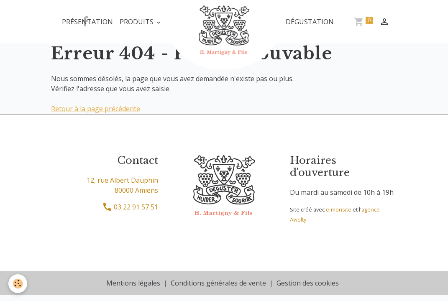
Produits (137, 21)
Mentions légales (133, 283)
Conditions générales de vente (218, 283)
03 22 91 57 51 (130, 207)
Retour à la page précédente (95, 108)
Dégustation (310, 21)
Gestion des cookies (307, 283)
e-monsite (338, 209)
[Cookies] (17, 283)
